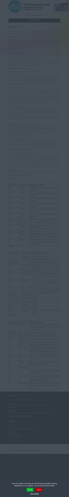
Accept (30, 490)
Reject (39, 490)
